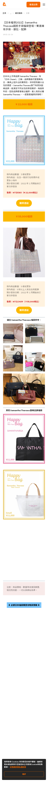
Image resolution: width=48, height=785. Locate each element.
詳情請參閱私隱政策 (18, 767)
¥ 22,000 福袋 (24, 104)
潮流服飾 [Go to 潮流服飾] (18, 13)
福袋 (29, 216)
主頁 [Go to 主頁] (4, 13)
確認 (24, 774)
